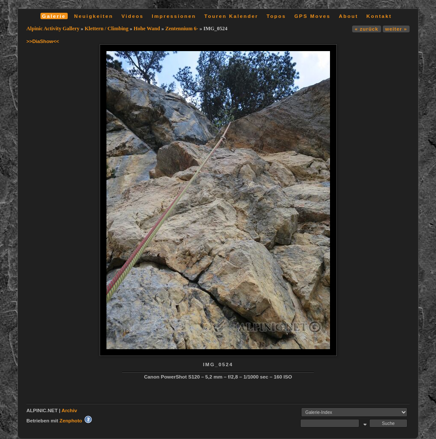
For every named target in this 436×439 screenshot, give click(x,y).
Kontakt (379, 16)
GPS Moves (312, 16)
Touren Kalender (231, 16)
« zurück (366, 29)
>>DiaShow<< (42, 41)
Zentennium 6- (181, 29)
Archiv (69, 410)
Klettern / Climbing (107, 29)
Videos (132, 16)
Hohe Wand (147, 29)
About (348, 16)
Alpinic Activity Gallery (53, 29)
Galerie (54, 16)
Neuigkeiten (93, 16)
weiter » (396, 29)
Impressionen (174, 16)
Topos (276, 16)
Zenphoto (71, 420)
